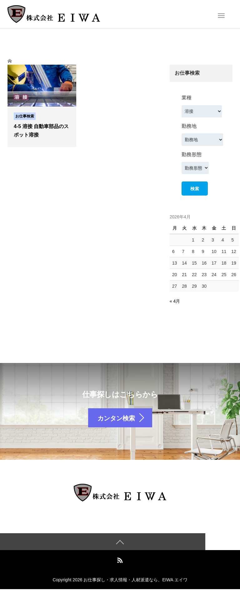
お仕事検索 (24, 116)
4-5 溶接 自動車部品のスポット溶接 (41, 130)
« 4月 (175, 301)
